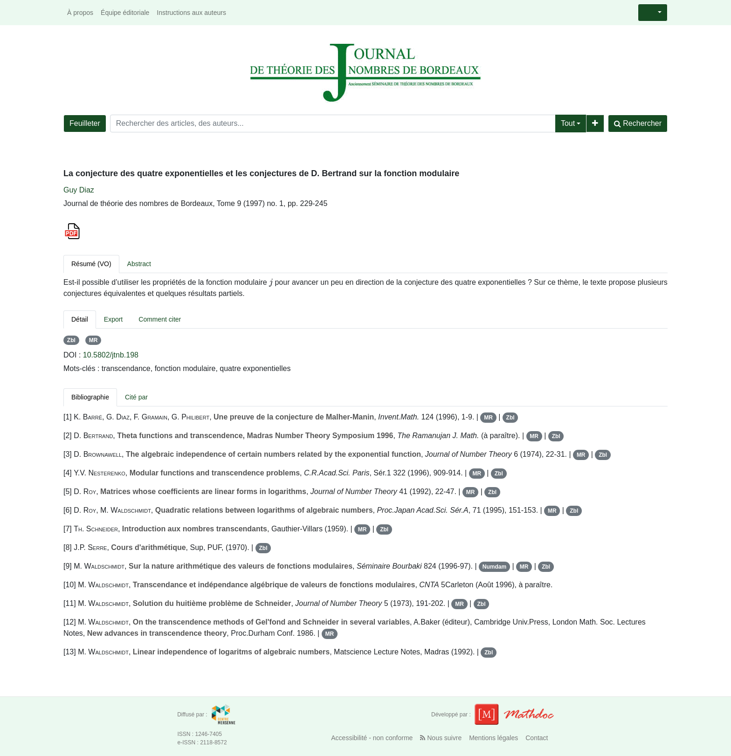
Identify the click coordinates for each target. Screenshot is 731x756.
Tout (568, 123)
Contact (536, 738)
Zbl (71, 340)
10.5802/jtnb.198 (110, 355)
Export (113, 319)
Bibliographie (90, 397)
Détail (79, 319)
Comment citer (159, 319)
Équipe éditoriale (125, 12)
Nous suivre (441, 738)
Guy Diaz (78, 190)
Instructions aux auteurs (191, 12)
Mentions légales (493, 738)
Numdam (494, 567)
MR (93, 340)
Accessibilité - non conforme (372, 738)
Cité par (136, 397)
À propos (80, 12)
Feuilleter (84, 123)
